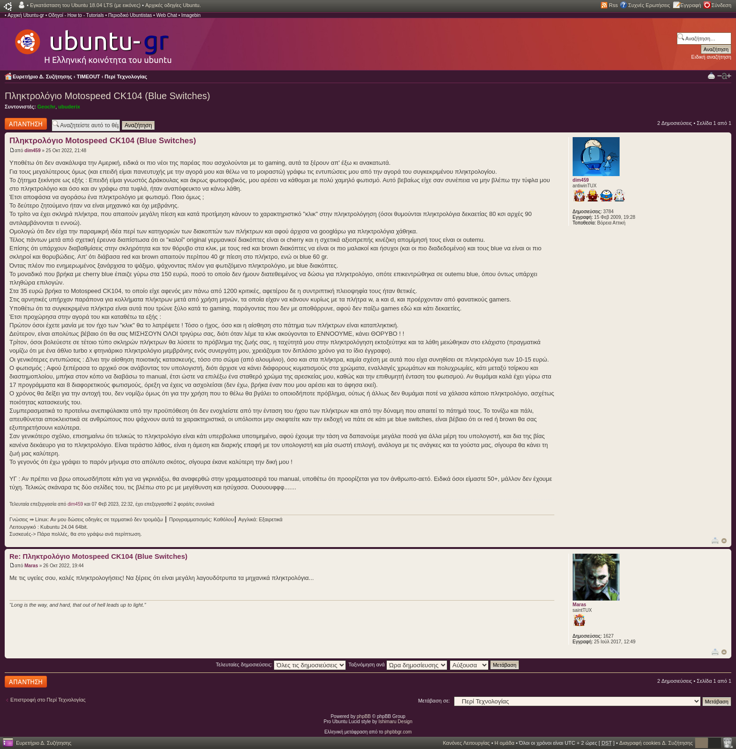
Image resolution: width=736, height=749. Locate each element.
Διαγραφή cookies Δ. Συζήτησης (656, 743)
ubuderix (69, 106)
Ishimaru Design (395, 721)
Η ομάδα (504, 743)
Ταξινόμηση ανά (397, 664)
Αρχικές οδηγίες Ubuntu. (173, 5)
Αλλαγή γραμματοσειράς (724, 76)
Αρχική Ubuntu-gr (26, 15)
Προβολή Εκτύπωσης (711, 75)
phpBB (364, 716)
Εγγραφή (691, 5)
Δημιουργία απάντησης (26, 124)
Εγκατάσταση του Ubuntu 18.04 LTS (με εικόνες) (85, 5)
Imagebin (190, 15)
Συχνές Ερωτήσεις (649, 5)
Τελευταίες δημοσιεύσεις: (281, 664)
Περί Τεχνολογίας (126, 76)
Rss (613, 5)
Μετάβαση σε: (434, 700)
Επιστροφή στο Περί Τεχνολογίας (47, 700)
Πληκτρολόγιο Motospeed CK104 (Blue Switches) (107, 96)
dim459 (32, 150)
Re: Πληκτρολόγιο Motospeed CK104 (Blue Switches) (98, 556)
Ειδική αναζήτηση (711, 57)
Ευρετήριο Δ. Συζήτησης (42, 76)
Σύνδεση (721, 5)
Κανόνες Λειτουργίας (466, 743)
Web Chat (166, 15)
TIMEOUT (88, 76)
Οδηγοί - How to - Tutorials (76, 15)
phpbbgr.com (398, 731)
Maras (31, 565)
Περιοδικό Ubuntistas (130, 15)
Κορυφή (724, 540)
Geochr (46, 106)
